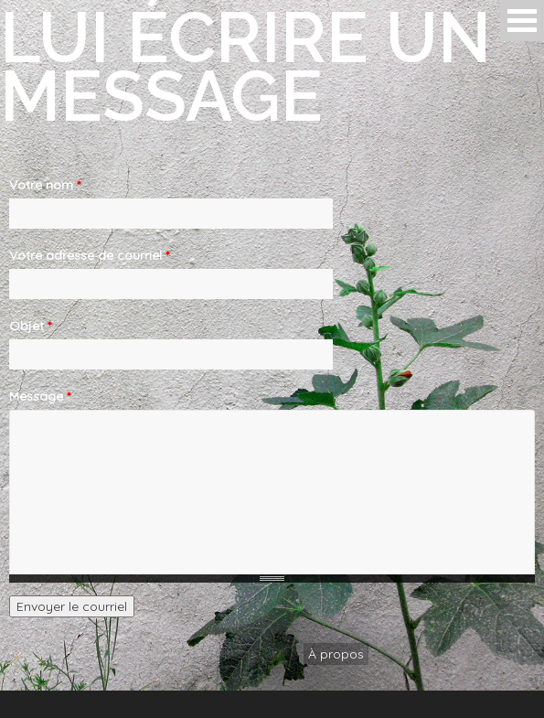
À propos (336, 654)
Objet (30, 325)
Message (39, 396)
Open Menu (522, 20)
